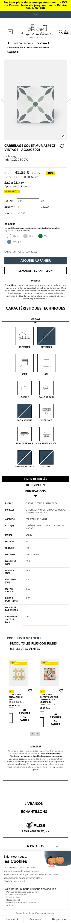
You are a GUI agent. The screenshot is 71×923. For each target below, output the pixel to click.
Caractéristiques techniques (20, 252)
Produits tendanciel (24, 638)
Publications (35, 491)
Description (35, 485)
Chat (30, 767)
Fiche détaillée (35, 479)
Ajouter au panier (35, 260)
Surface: (9, 201)
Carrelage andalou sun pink (16, 697)
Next (38, 734)
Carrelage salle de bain (11, 619)
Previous (32, 734)
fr (10, 32)
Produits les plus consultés (33, 643)
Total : (8, 214)
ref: (6, 160)
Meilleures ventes (25, 649)
